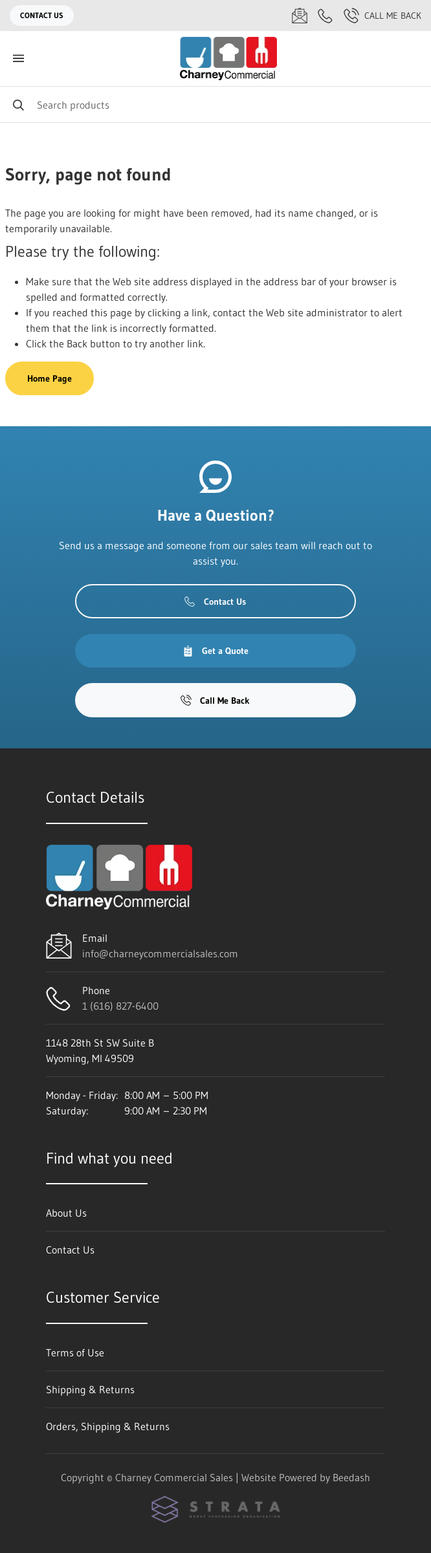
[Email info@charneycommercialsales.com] (299, 15)
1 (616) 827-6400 (120, 1005)
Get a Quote (215, 651)
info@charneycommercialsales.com (160, 953)
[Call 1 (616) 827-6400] (325, 15)
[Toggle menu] (18, 58)
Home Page (49, 378)
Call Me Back (382, 15)
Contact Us (41, 15)
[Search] (215, 104)
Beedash (351, 1477)
